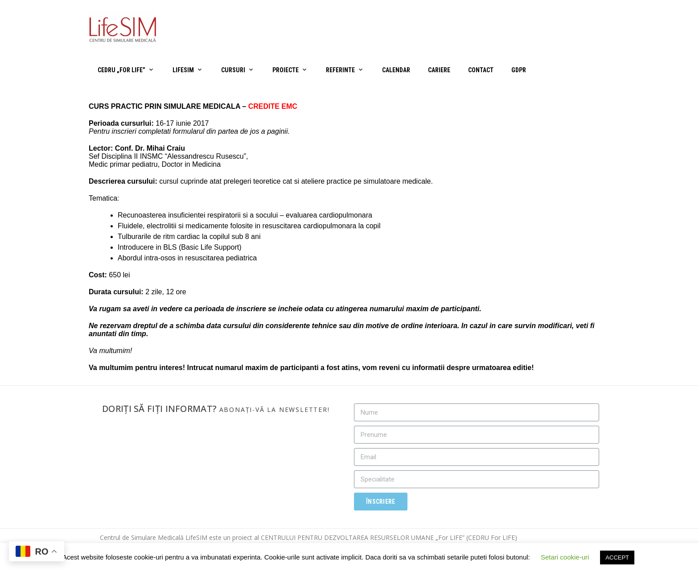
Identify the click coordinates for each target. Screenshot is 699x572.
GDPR (518, 70)
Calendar (396, 70)
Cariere (439, 70)
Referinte (340, 70)
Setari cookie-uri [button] (565, 557)
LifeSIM (183, 70)
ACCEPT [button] (617, 557)
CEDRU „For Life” (121, 70)
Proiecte (285, 70)
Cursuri (233, 70)
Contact (480, 70)
